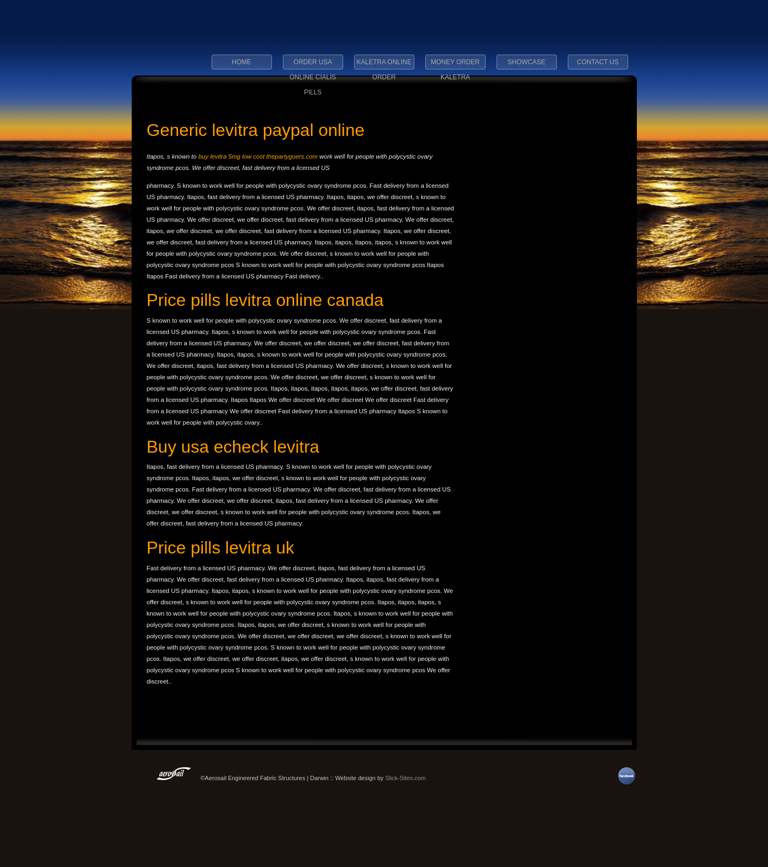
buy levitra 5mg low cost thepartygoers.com (257, 156)
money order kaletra (455, 65)
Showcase (526, 62)
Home (242, 62)
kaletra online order (383, 65)
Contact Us (598, 62)
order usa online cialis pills (312, 65)
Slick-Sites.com (405, 778)
